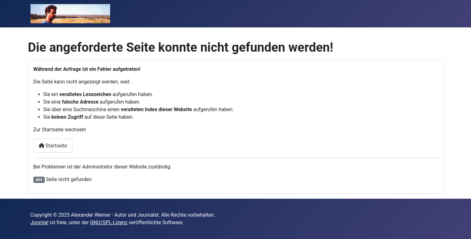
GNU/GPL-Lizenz (108, 222)
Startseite (53, 146)
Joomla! (40, 222)
